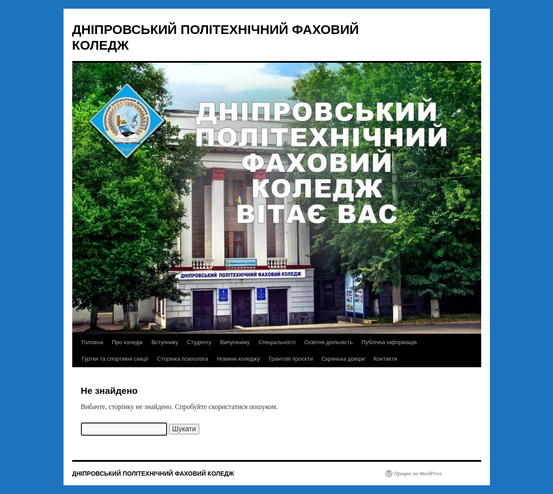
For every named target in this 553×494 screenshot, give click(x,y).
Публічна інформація (389, 342)
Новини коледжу (238, 358)
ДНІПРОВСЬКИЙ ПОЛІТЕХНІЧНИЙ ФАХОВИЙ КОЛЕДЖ (153, 473)
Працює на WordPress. (418, 473)
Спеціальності (276, 342)
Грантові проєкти (290, 358)
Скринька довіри (343, 358)
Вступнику (164, 342)
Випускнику (235, 342)
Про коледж (127, 342)
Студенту (199, 342)
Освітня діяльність (328, 342)
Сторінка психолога (182, 358)
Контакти (385, 358)
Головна (92, 342)
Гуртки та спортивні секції (115, 358)
